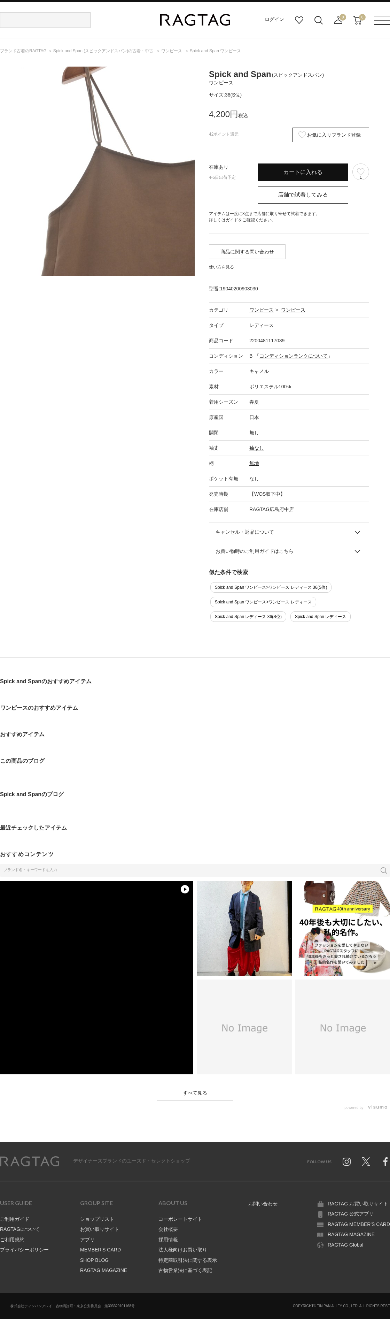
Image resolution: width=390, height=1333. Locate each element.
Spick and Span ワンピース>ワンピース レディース (263, 602)
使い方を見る (221, 267)
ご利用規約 (12, 1239)
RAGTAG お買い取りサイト (358, 1203)
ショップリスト (97, 1219)
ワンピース (261, 310)
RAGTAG (29, 1161)
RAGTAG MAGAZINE (103, 1270)
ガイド (232, 220)
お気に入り (299, 20)
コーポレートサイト (180, 1219)
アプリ (87, 1239)
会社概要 (168, 1229)
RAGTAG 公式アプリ (351, 1214)
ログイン (274, 19)
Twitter (365, 1161)
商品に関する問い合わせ (247, 251)
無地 (254, 463)
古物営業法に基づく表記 (185, 1270)
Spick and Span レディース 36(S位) (248, 616)
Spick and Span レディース (320, 616)
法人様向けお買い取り (182, 1249)
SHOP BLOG (94, 1260)
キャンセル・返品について (245, 532)
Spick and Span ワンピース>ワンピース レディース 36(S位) (271, 587)
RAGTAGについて (20, 1229)
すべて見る (195, 1093)
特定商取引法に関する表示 (187, 1260)
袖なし (256, 448)
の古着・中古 (104, 50)
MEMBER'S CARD (100, 1249)
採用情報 (168, 1239)
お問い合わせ (263, 1203)
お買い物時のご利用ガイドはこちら (255, 551)
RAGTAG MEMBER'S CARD (359, 1224)
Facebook (385, 1161)
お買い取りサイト (99, 1229)
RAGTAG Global (345, 1245)
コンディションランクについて (293, 356)
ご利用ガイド (14, 1219)
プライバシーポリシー (24, 1249)
